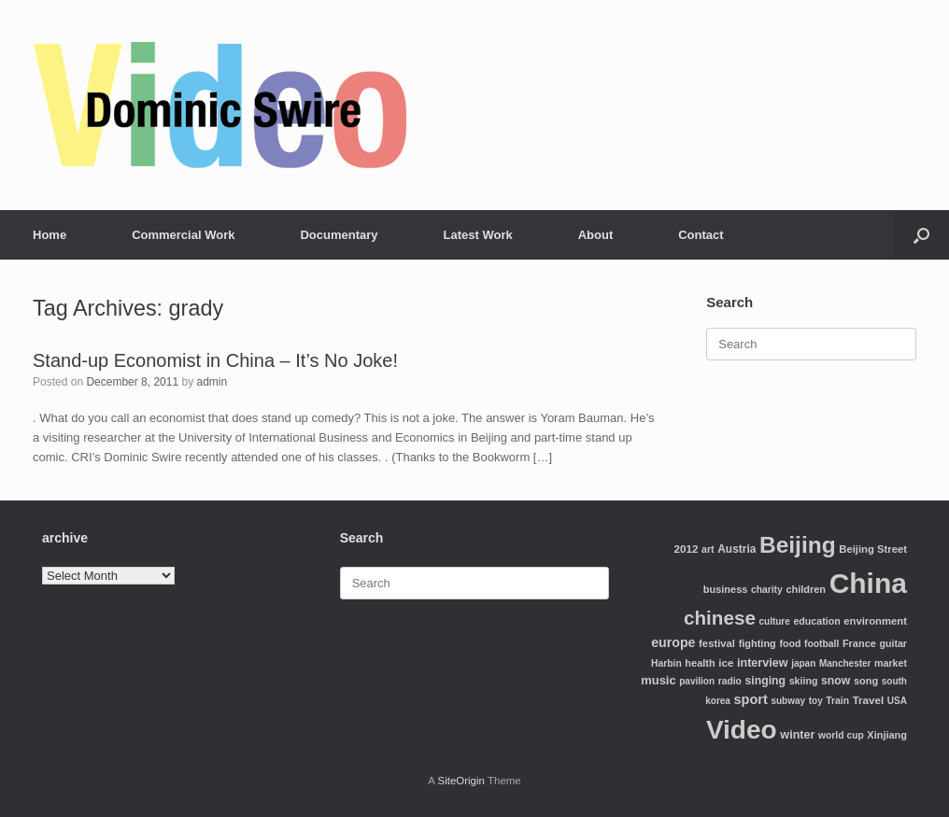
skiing (803, 680)
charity (767, 590)
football (821, 644)
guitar (893, 643)
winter (797, 734)
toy (816, 701)
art (708, 549)
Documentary (338, 235)
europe (673, 642)
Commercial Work (183, 235)
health (700, 663)
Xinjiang (887, 734)
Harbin (666, 663)
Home (49, 235)
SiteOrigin (461, 780)
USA (897, 701)
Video (741, 729)
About (596, 235)
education (816, 621)
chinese (720, 617)
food (789, 643)
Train (837, 701)
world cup (841, 735)
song (866, 680)
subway (788, 701)
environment (875, 621)
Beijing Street (873, 549)
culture (773, 621)
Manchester (845, 663)
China (868, 583)
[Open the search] (921, 235)
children (806, 589)
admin (211, 381)
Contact (700, 235)
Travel (869, 700)
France (859, 643)
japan (803, 663)
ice (725, 662)
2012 (686, 548)
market (890, 663)
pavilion (697, 681)
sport (751, 699)
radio (730, 681)
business (725, 589)
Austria (736, 549)
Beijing (797, 544)
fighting (757, 643)
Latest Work (478, 235)
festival (717, 643)
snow (835, 680)
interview (762, 662)
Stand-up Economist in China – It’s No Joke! (215, 360)
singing (765, 680)
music (658, 680)
